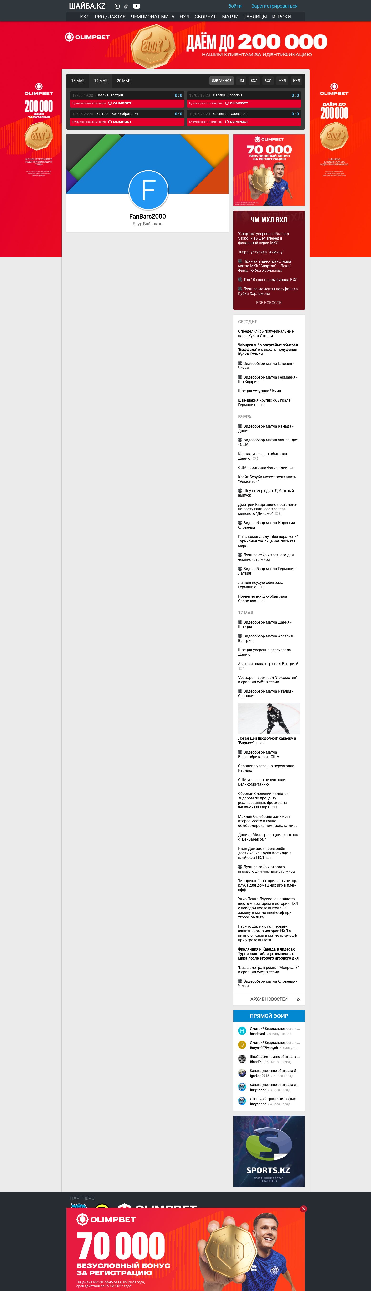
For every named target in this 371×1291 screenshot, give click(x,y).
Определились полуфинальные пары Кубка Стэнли (266, 333)
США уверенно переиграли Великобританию (261, 782)
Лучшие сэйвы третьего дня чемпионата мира (266, 557)
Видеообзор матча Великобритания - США (258, 754)
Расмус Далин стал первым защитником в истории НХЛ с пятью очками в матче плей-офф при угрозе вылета (267, 933)
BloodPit (256, 1062)
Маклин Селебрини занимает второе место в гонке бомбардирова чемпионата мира (268, 821)
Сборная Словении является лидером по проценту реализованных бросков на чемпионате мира (263, 800)
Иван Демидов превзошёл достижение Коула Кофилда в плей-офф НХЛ (264, 853)
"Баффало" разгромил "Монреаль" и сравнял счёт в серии (268, 969)
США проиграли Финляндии (263, 467)
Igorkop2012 (259, 1076)
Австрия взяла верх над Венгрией (268, 663)
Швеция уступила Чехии (259, 391)
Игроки (281, 17)
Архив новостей (269, 999)
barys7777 (258, 1090)
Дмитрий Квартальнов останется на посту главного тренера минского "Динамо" (267, 509)
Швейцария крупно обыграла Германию (281, 1057)
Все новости (269, 303)
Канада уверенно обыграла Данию (277, 1071)
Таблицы (255, 17)
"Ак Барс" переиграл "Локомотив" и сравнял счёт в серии (267, 679)
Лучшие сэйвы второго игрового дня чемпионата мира (266, 869)
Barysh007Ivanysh (264, 1048)
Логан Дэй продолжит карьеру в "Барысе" (282, 1099)
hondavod (257, 1034)
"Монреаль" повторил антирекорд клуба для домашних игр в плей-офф (268, 885)
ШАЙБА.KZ (87, 6)
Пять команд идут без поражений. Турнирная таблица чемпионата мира (269, 541)
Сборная (206, 17)
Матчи (230, 17)
